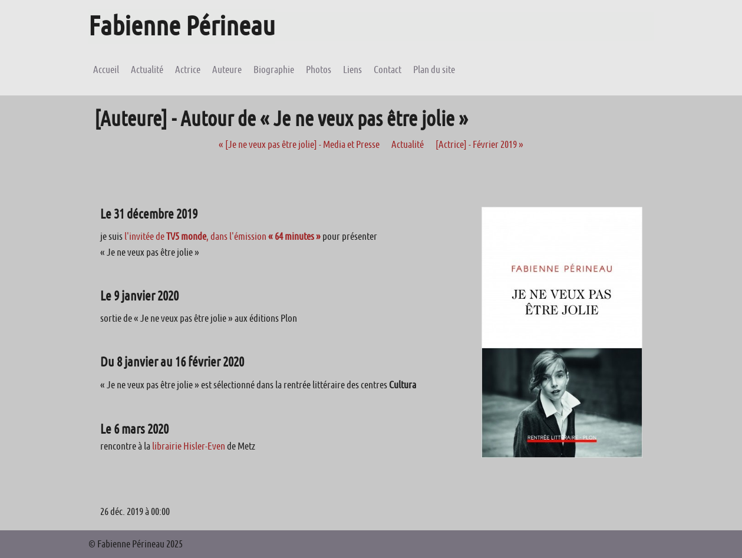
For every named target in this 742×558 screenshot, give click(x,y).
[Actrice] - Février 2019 (479, 144)
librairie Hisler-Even (188, 446)
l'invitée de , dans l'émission (222, 236)
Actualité (407, 144)
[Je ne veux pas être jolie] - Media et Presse (299, 144)
